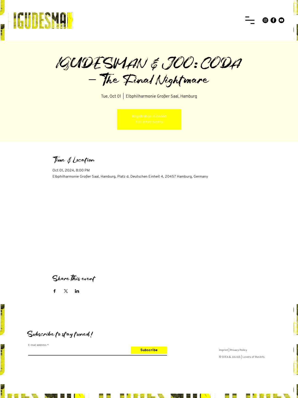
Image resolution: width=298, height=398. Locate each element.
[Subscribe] (149, 350)
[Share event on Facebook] (54, 291)
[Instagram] (265, 20)
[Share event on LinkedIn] (77, 291)
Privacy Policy (238, 350)
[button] (249, 20)
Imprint (223, 350)
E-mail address (37, 345)
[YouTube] (281, 20)
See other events (149, 122)
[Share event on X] (66, 291)
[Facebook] (273, 20)
